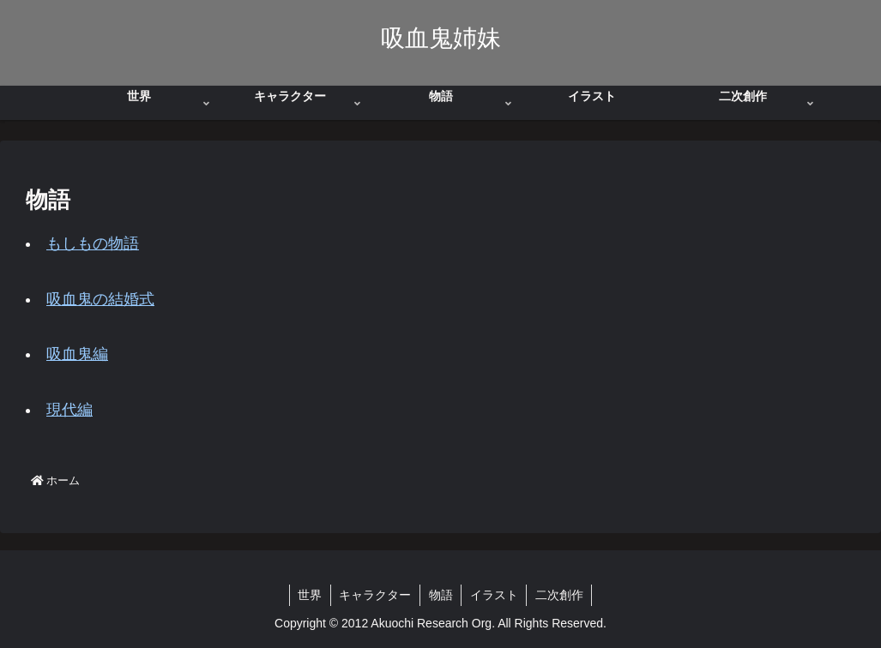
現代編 (69, 409)
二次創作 (561, 595)
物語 (441, 595)
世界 (309, 595)
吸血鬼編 (77, 354)
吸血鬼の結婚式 (100, 299)
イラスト (495, 595)
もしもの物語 (92, 243)
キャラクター (375, 595)
